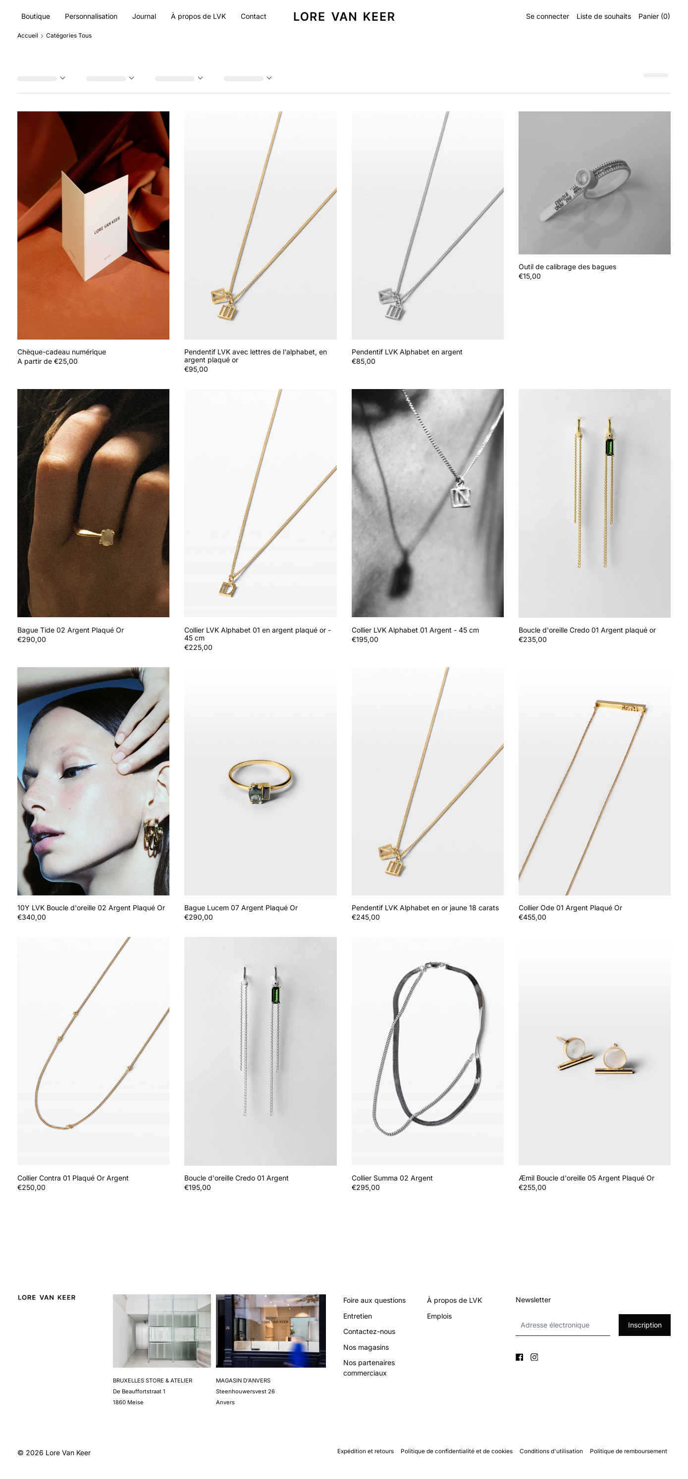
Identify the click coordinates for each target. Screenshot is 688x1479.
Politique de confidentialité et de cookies (457, 1451)
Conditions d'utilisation (551, 1451)
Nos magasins (366, 1347)
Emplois (439, 1316)
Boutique (35, 16)
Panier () (654, 16)
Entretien (357, 1316)
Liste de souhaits (604, 16)
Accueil (27, 35)
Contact (253, 16)
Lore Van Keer (68, 1452)
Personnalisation (91, 16)
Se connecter (547, 16)
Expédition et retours (365, 1451)
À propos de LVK (198, 16)
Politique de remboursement (628, 1451)
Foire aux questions (374, 1300)
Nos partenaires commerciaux (369, 1367)
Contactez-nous (369, 1331)
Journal (144, 16)
